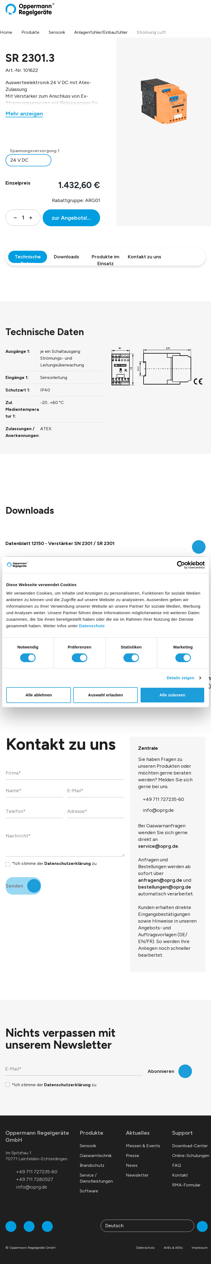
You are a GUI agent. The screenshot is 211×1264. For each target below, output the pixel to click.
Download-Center (190, 1145)
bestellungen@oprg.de (164, 887)
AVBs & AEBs (173, 1248)
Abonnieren (161, 1071)
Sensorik (88, 1145)
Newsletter (137, 1175)
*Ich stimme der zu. (54, 863)
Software (89, 1190)
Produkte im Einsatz (105, 258)
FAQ (176, 1165)
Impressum (200, 1248)
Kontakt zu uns (144, 257)
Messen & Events (143, 1145)
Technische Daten (28, 258)
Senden (14, 886)
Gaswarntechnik (95, 1155)
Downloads (66, 257)
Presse (132, 1155)
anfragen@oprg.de (160, 880)
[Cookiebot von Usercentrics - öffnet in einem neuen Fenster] (181, 565)
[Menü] (204, 9)
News (132, 1165)
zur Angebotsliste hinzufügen (76, 218)
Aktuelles (138, 1133)
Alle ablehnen (38, 695)
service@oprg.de (158, 846)
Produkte (91, 1133)
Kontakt (180, 1175)
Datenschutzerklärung (67, 863)
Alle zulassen (172, 695)
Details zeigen (180, 677)
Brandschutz (92, 1165)
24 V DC (19, 160)
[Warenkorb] (199, 9)
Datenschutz (92, 625)
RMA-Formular (186, 1185)
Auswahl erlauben (105, 695)
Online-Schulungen (190, 1155)
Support (182, 1133)
